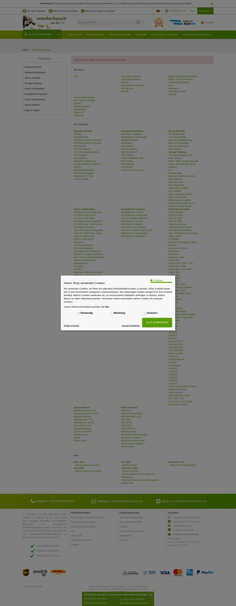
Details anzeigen (71, 325)
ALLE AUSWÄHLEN (157, 322)
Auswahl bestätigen (131, 325)
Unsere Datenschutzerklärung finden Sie (87, 306)
